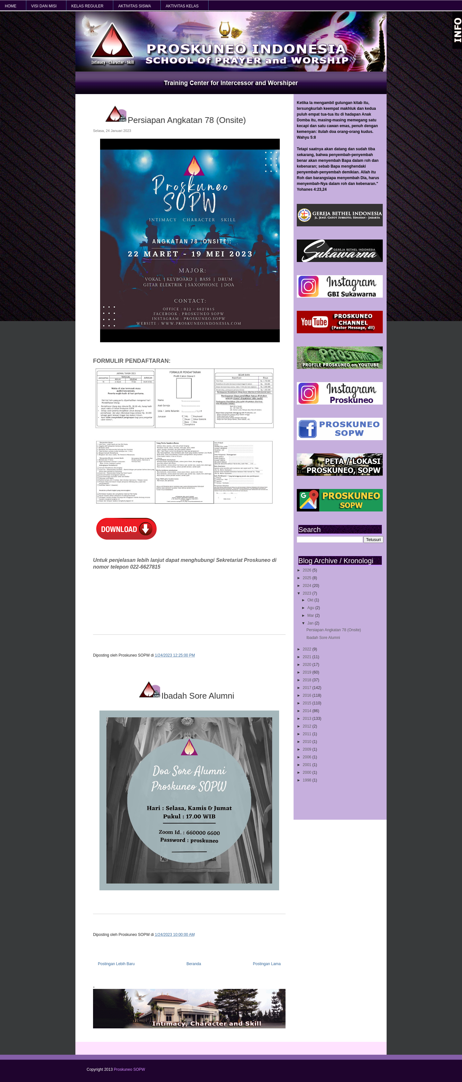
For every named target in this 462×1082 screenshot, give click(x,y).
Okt (310, 600)
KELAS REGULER (87, 6)
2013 (307, 718)
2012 (307, 726)
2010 (307, 741)
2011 (307, 734)
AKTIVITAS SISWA (134, 6)
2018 (307, 680)
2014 (307, 711)
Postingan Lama (267, 964)
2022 (307, 649)
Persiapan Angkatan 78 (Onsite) (333, 630)
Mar (311, 615)
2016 (307, 695)
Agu (311, 608)
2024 (307, 585)
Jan (311, 623)
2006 (307, 757)
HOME (10, 6)
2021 (307, 657)
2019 (307, 672)
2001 (307, 765)
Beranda (193, 964)
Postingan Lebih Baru (116, 964)
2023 (307, 593)
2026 (307, 570)
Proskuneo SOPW (129, 1069)
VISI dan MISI (43, 6)
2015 (307, 703)
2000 (307, 772)
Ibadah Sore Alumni (323, 637)
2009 (307, 749)
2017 (307, 687)
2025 (307, 578)
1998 (307, 780)
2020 (307, 664)
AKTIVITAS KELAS (182, 6)
